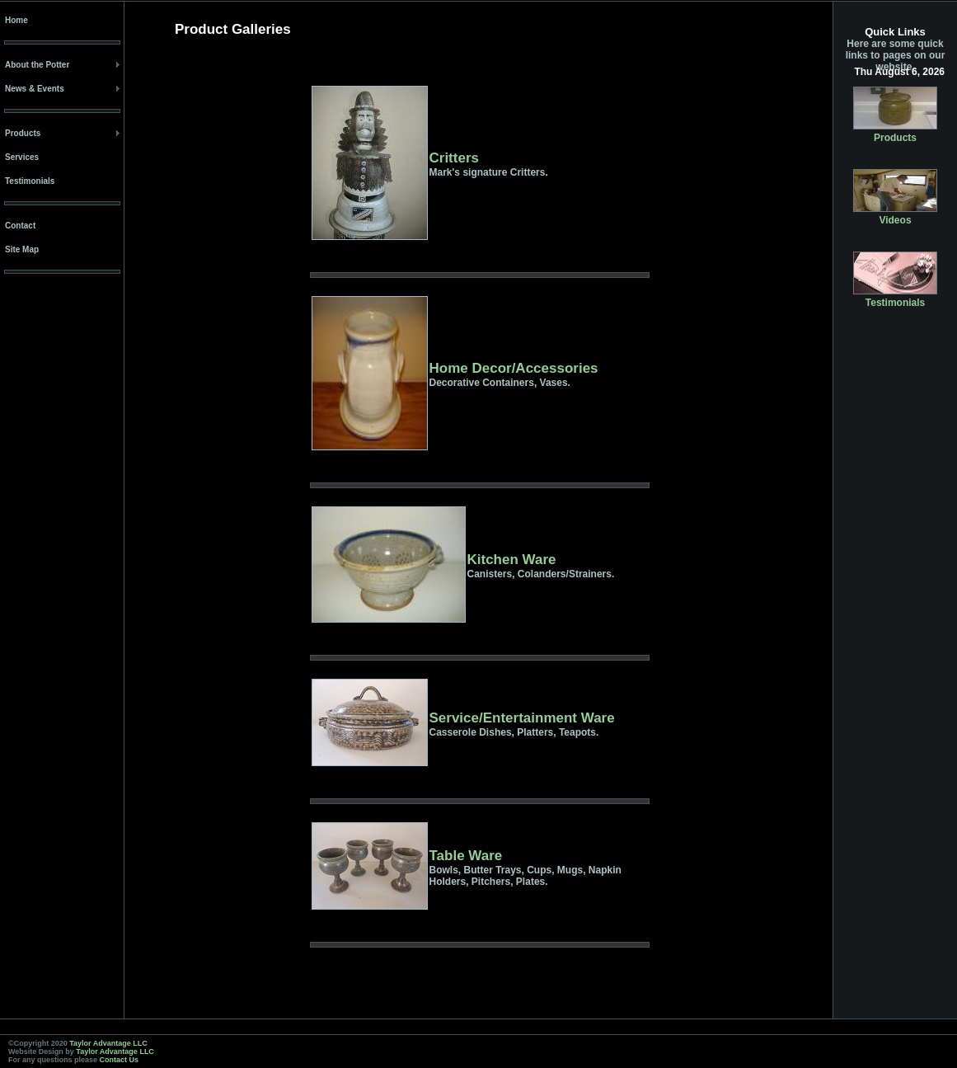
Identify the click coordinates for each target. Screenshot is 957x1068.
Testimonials (29, 181)
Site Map (22, 249)
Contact (20, 225)
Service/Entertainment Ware (522, 718)
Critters (454, 158)
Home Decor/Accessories (513, 368)
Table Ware (466, 855)
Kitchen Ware (511, 559)
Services (22, 157)
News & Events (34, 88)
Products (22, 133)
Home (16, 20)
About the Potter (37, 64)
